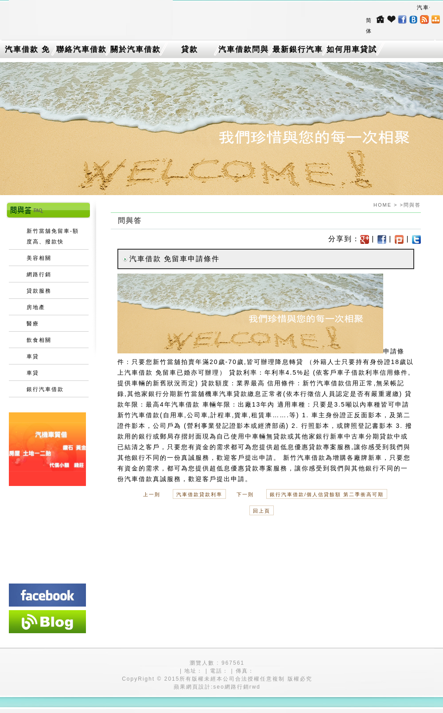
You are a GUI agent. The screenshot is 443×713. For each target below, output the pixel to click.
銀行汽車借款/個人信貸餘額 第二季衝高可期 (327, 494)
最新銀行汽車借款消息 (297, 51)
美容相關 (39, 258)
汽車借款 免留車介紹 (27, 51)
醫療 (33, 324)
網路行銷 (39, 274)
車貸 (33, 356)
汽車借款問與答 (243, 51)
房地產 (36, 307)
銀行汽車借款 (45, 389)
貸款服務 (39, 291)
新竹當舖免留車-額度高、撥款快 (53, 236)
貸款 (189, 49)
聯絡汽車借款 (81, 49)
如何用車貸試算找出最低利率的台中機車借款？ (351, 51)
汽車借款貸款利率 (199, 494)
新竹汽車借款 (324, 383)
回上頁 (261, 510)
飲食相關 (39, 340)
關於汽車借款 (135, 49)
